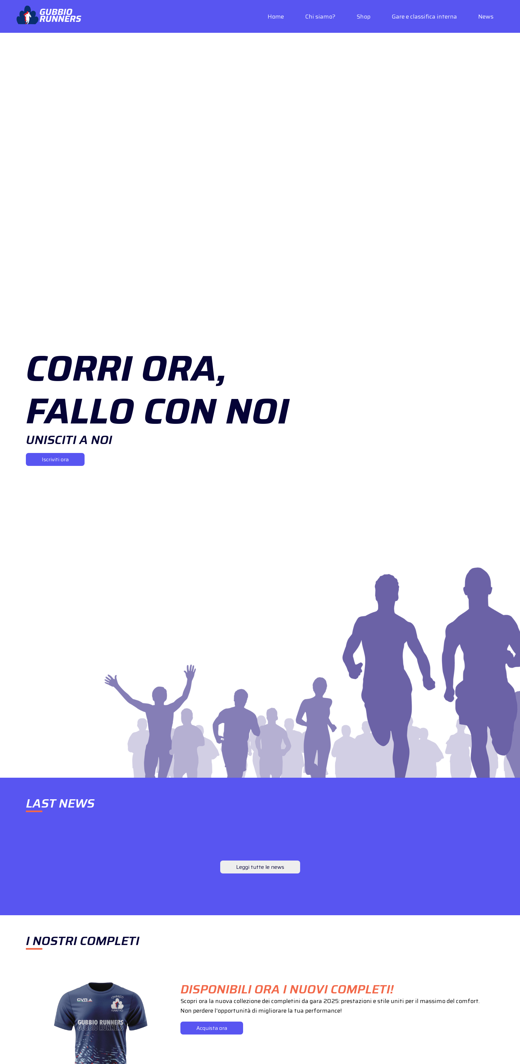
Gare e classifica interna (424, 16)
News (485, 16)
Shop (363, 16)
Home (276, 16)
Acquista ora (211, 1028)
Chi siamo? (320, 16)
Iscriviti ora (55, 459)
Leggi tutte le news (260, 867)
